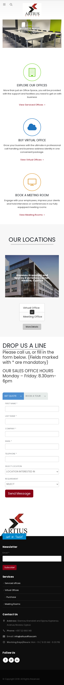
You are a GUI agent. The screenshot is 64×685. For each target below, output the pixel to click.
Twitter (11, 660)
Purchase (11, 597)
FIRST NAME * (11, 403)
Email (6, 553)
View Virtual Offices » (32, 159)
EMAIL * (8, 441)
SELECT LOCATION (13, 466)
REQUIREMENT (11, 478)
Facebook (5, 660)
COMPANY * (10, 428)
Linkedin (17, 660)
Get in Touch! (14, 536)
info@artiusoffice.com (26, 636)
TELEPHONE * (11, 453)
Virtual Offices (12, 590)
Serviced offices (12, 583)
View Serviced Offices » (32, 104)
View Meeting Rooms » (32, 214)
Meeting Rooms (12, 604)
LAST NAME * (11, 416)
